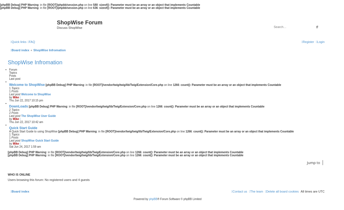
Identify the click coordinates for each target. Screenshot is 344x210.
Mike (16, 97)
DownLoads (18, 106)
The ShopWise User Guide (38, 115)
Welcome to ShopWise (27, 85)
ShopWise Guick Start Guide (40, 140)
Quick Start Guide (23, 128)
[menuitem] (31, 42)
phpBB (153, 199)
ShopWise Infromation (35, 62)
